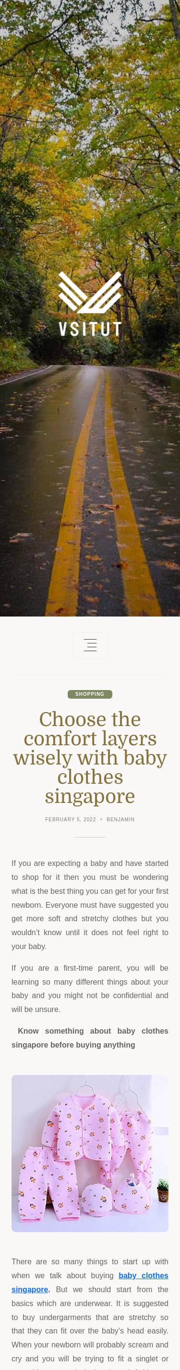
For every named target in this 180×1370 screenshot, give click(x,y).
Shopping (90, 694)
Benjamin (121, 819)
